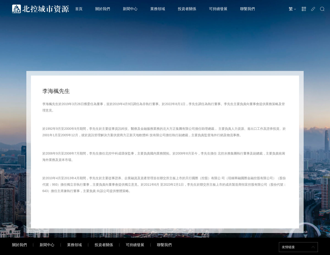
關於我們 (102, 9)
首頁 (78, 9)
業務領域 (157, 9)
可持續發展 (218, 9)
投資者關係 (187, 9)
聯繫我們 (247, 9)
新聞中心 (130, 9)
